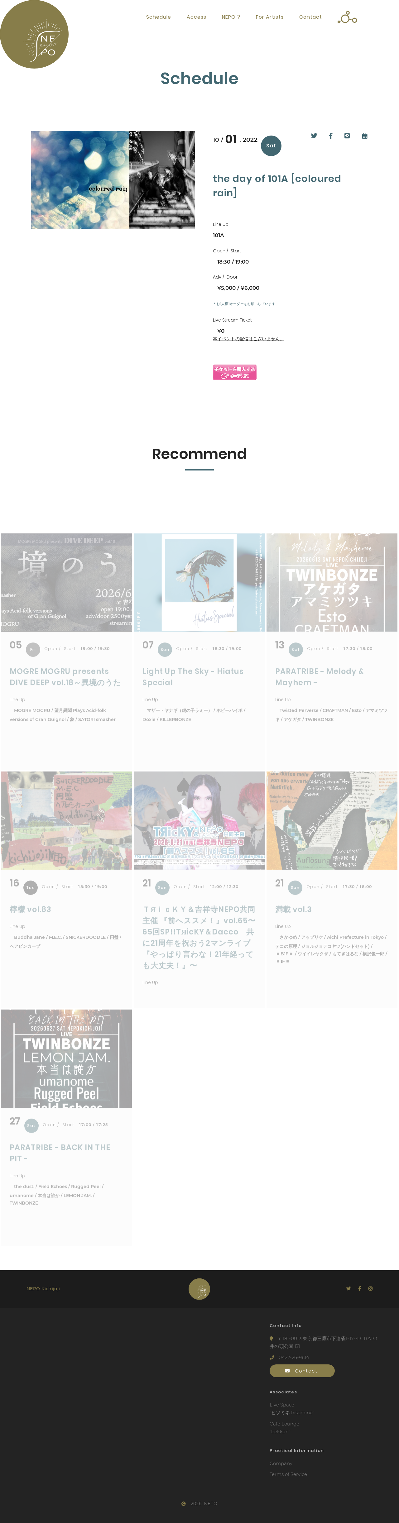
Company (281, 1463)
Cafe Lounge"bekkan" (284, 1428)
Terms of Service (288, 1474)
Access (196, 17)
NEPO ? (231, 17)
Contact (310, 17)
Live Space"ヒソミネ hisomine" (292, 1409)
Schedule (158, 17)
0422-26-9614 (289, 1357)
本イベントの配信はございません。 (248, 338)
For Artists (270, 17)
